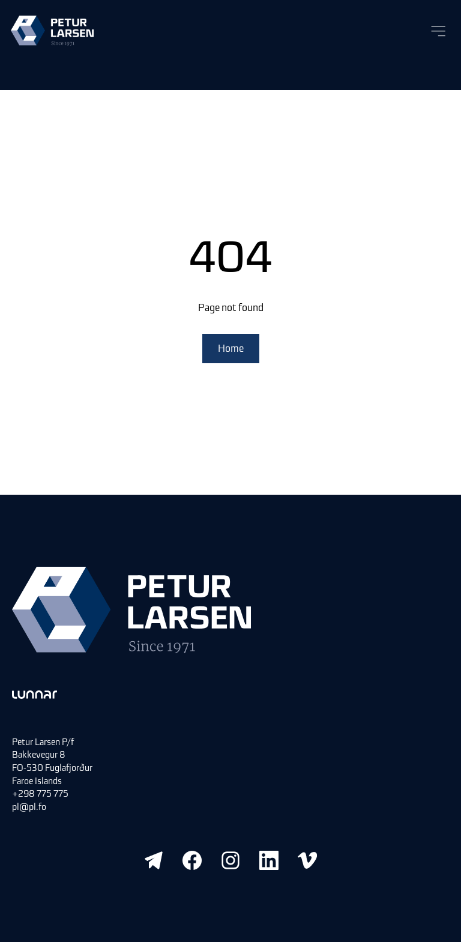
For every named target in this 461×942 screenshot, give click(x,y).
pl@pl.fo (29, 807)
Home (231, 348)
